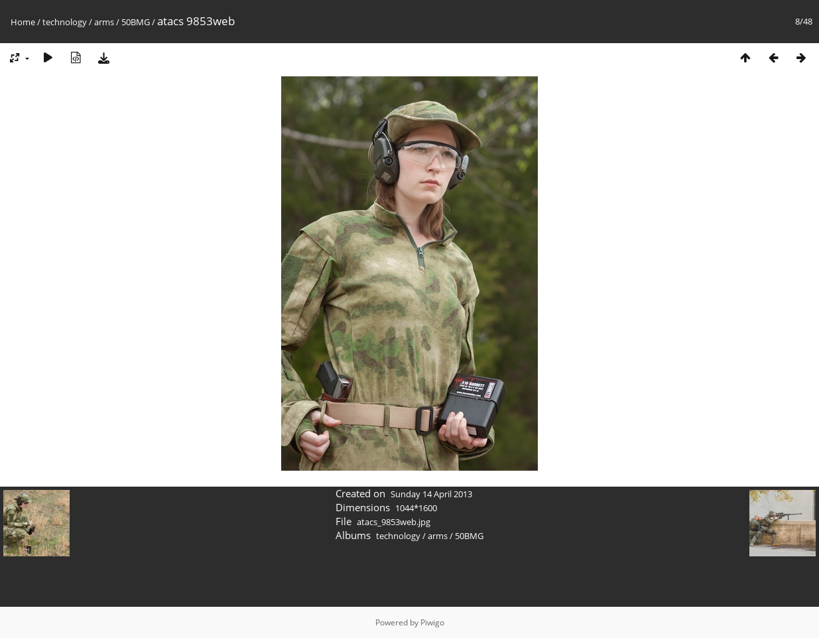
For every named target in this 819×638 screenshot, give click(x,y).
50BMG (135, 22)
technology (64, 22)
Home (23, 22)
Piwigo (432, 622)
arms (104, 22)
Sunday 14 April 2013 (431, 494)
